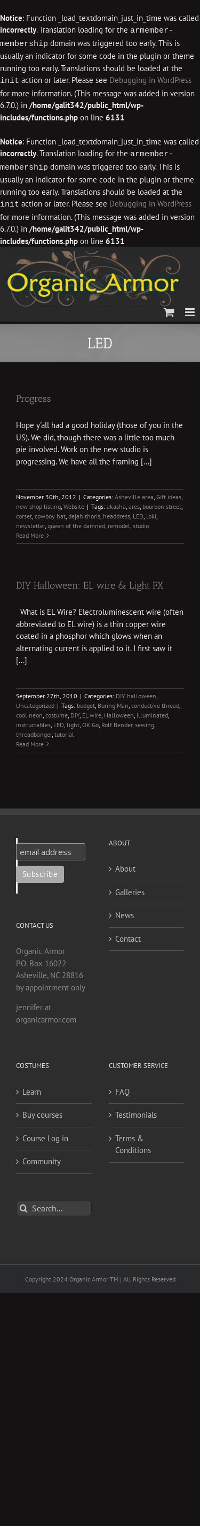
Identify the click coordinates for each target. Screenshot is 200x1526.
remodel (119, 522)
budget (86, 702)
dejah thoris (84, 513)
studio (141, 522)
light (73, 722)
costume (56, 712)
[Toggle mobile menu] (190, 309)
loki (151, 513)
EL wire (91, 712)
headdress (116, 513)
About (125, 865)
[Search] (23, 1205)
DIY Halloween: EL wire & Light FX (89, 582)
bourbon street (161, 503)
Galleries (130, 889)
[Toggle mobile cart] (169, 309)
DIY (74, 712)
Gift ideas (168, 494)
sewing (144, 722)
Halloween (119, 712)
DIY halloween (136, 693)
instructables (33, 722)
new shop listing (38, 503)
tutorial (64, 731)
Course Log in (45, 1135)
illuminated (152, 712)
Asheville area (134, 494)
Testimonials (136, 1112)
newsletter (30, 522)
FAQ (122, 1089)
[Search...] (54, 1205)
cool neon (29, 712)
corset (24, 513)
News (124, 912)
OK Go (90, 722)
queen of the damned (76, 522)
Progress (33, 395)
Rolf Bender (116, 722)
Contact (128, 935)
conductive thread (155, 702)
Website (73, 503)
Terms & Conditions (133, 1141)
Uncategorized (35, 702)
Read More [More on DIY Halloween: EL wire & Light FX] (30, 741)
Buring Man (113, 702)
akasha (116, 503)
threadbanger (34, 731)
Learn (31, 1089)
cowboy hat (50, 513)
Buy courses (42, 1112)
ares (134, 503)
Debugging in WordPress (150, 79)
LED (138, 513)
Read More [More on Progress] (30, 532)
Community (41, 1158)
